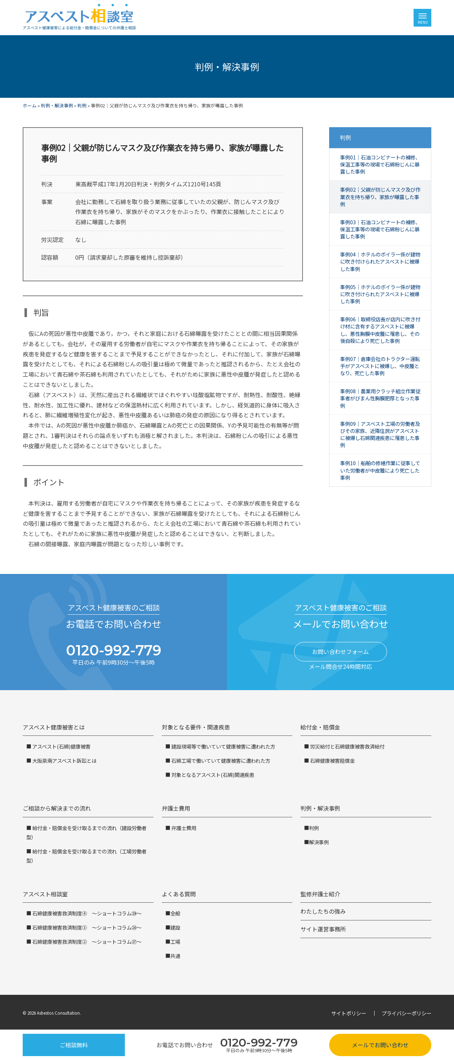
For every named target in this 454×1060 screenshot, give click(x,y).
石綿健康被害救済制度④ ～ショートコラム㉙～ (86, 913)
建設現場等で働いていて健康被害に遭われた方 (222, 746)
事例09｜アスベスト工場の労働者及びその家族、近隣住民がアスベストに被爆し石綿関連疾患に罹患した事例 (380, 434)
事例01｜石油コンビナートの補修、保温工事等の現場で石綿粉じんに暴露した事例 (380, 164)
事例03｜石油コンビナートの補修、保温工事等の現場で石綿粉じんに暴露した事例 (380, 229)
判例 (82, 105)
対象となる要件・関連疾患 (196, 727)
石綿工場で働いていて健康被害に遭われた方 (220, 760)
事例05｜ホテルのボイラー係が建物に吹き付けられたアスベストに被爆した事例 (380, 294)
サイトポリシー (348, 1013)
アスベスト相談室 (45, 894)
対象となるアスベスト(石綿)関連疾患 (212, 774)
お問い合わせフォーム (340, 651)
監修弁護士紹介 (320, 894)
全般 (175, 913)
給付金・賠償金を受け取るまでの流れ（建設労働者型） (86, 832)
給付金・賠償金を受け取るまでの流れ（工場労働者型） (86, 855)
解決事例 (319, 842)
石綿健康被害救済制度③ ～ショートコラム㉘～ (86, 927)
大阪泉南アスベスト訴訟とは (63, 760)
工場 (175, 941)
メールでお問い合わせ (380, 1045)
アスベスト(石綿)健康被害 (60, 746)
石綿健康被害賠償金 (332, 760)
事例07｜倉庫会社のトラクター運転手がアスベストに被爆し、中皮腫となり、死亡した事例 (380, 366)
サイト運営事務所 (323, 929)
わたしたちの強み (323, 911)
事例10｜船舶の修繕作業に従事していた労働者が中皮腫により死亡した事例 (380, 470)
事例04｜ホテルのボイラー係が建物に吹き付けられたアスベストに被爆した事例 (380, 261)
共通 (175, 955)
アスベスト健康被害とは (54, 727)
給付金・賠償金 (320, 727)
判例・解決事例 (57, 105)
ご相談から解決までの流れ (57, 808)
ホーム (30, 105)
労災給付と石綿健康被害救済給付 (346, 746)
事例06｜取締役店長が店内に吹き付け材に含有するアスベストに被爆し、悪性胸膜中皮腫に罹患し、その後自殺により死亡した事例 (380, 329)
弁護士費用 (176, 808)
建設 (175, 927)
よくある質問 (179, 894)
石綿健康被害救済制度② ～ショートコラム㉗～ (86, 941)
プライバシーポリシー (406, 1013)
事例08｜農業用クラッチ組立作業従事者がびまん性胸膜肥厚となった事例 (380, 398)
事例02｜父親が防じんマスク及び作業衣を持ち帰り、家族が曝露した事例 (380, 196)
